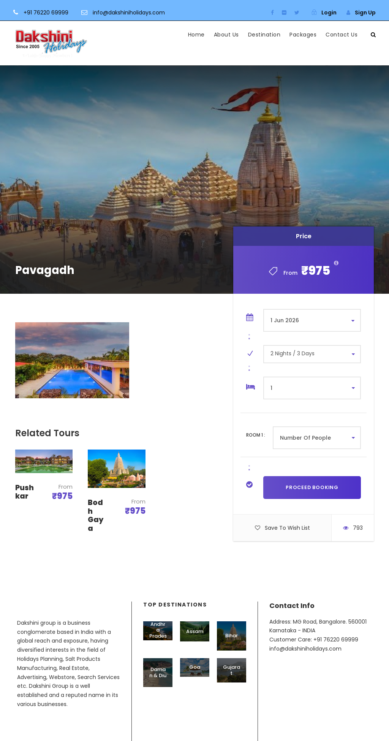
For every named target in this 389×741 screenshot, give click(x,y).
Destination (264, 34)
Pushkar (24, 492)
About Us (226, 34)
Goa (194, 667)
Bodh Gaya (95, 515)
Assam (194, 631)
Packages (302, 34)
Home (196, 34)
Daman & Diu (157, 672)
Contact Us (341, 34)
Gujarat (231, 670)
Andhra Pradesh (158, 633)
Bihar (231, 635)
